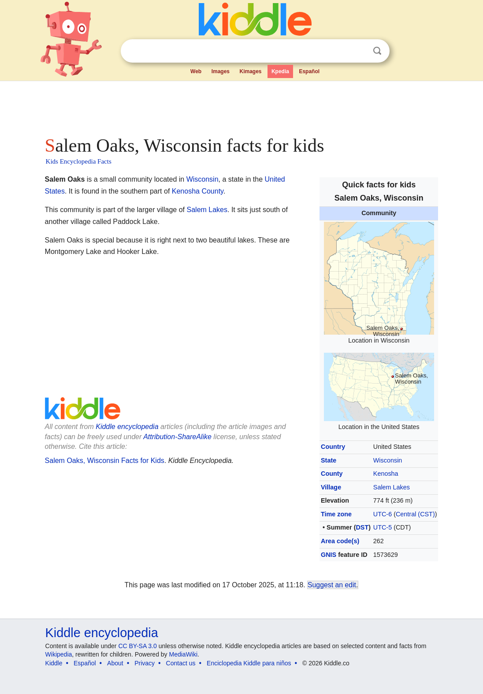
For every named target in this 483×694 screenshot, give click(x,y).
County (332, 473)
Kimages (250, 71)
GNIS (328, 554)
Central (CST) (415, 514)
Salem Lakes (391, 487)
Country (333, 446)
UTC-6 (382, 514)
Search (377, 51)
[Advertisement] (241, 106)
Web (195, 71)
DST (362, 527)
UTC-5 (382, 527)
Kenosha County (197, 191)
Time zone (336, 514)
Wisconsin (387, 460)
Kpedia (280, 71)
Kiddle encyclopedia (127, 426)
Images (221, 71)
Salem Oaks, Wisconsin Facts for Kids (104, 460)
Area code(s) (340, 541)
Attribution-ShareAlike (177, 436)
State (328, 460)
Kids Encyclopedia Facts (78, 161)
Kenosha (385, 473)
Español (309, 71)
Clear (359, 51)
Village (331, 487)
